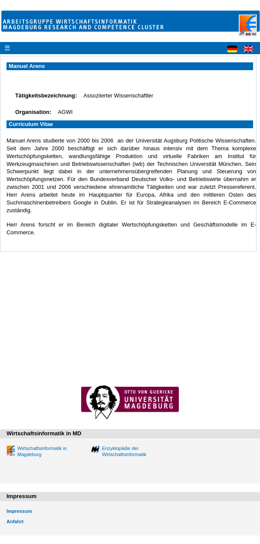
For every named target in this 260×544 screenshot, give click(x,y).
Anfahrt (15, 521)
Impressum (19, 511)
